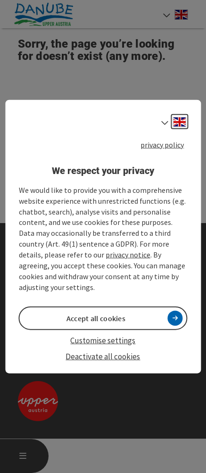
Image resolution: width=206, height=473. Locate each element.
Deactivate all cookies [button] (103, 356)
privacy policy (162, 144)
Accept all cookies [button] (95, 318)
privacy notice (128, 254)
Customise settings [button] (102, 340)
